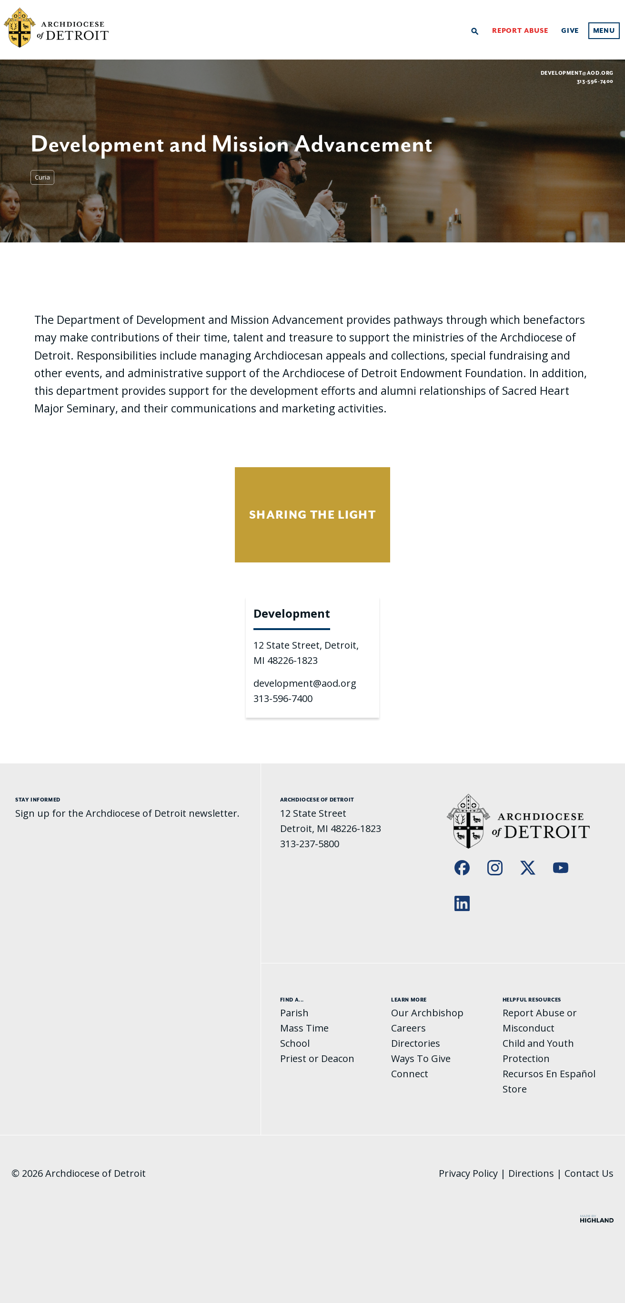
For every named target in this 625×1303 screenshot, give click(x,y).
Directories (415, 1043)
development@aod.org (577, 73)
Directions (531, 1173)
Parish (294, 1012)
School (295, 1043)
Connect (409, 1073)
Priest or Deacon (317, 1058)
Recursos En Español (549, 1073)
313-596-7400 (282, 698)
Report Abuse (520, 31)
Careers (408, 1028)
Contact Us (589, 1173)
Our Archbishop (427, 1012)
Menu (604, 31)
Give (570, 31)
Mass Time (304, 1028)
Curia (42, 177)
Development (291, 613)
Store (515, 1088)
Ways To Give (421, 1058)
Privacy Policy (468, 1173)
